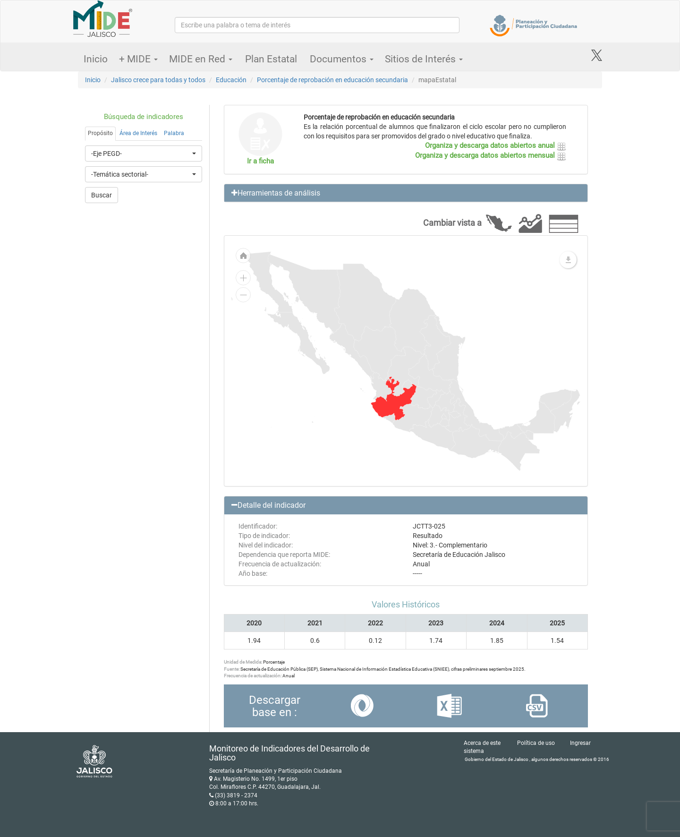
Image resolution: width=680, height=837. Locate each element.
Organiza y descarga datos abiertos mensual (490, 155)
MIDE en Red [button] (200, 59)
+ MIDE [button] (138, 59)
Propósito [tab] (100, 133)
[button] (406, 193)
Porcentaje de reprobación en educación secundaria (332, 80)
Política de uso (536, 743)
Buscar (101, 195)
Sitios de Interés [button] (424, 59)
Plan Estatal (271, 59)
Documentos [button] (342, 59)
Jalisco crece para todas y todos (158, 80)
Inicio (96, 59)
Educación (231, 80)
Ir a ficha (260, 161)
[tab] (406, 193)
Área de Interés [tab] (138, 133)
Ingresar (580, 743)
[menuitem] (393, 398)
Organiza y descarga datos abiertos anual (495, 145)
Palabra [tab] (174, 133)
